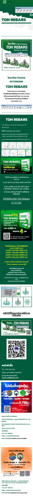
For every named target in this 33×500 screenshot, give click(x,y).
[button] (1, 2)
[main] (16, 17)
